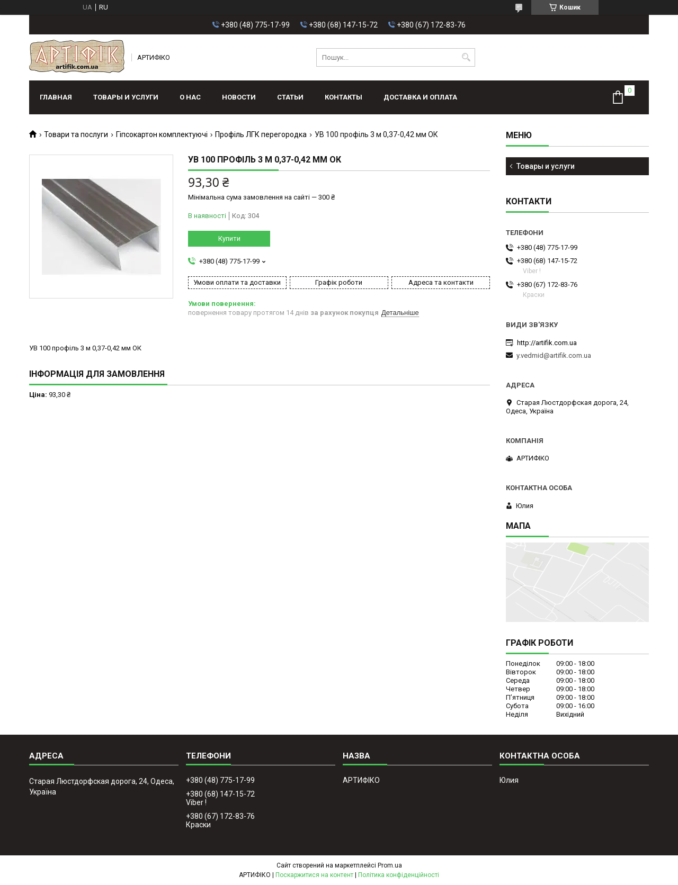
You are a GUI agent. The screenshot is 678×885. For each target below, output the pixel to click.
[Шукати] (466, 57)
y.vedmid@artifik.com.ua (553, 355)
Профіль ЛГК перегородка (261, 134)
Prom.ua (390, 865)
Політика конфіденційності (398, 875)
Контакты (343, 97)
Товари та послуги (76, 134)
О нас (190, 97)
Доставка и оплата (420, 97)
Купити (229, 238)
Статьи (290, 97)
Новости (239, 97)
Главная (56, 97)
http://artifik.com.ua (547, 343)
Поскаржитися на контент (314, 875)
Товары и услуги (125, 97)
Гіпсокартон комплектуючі (162, 134)
